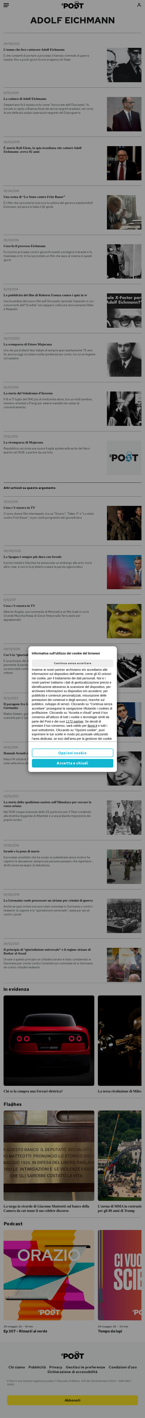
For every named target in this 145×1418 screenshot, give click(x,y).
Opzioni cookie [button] (72, 753)
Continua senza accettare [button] (72, 663)
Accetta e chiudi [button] (72, 763)
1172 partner (74, 721)
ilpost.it (92, 725)
